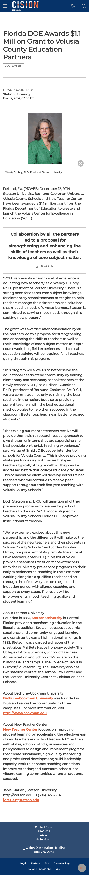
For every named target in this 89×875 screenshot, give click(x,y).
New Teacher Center (20, 729)
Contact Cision (44, 827)
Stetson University (47, 618)
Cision (50, 869)
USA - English (13, 65)
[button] (73, 6)
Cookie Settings (62, 863)
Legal (23, 863)
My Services (44, 839)
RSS (47, 863)
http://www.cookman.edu (25, 713)
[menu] (5, 6)
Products (44, 831)
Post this (44, 266)
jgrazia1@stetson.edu (21, 800)
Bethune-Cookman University (28, 698)
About (44, 835)
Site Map (35, 863)
